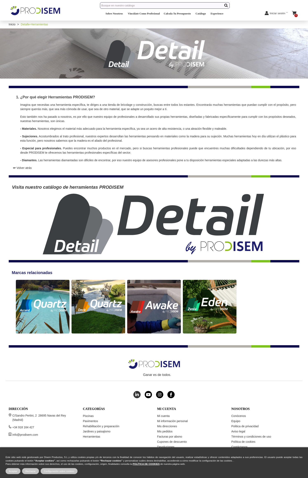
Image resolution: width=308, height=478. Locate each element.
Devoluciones (165, 447)
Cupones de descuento (172, 441)
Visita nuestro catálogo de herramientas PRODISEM (67, 187)
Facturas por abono (169, 436)
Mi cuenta (163, 416)
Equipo (235, 421)
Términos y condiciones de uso (251, 436)
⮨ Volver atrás (22, 168)
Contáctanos (239, 447)
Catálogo (201, 13)
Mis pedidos (165, 431)
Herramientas (91, 436)
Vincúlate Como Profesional (144, 13)
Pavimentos (90, 421)
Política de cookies (243, 441)
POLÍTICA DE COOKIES (146, 464)
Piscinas (88, 416)
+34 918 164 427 (23, 427)
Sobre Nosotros (114, 13)
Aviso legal (238, 431)
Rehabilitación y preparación (101, 426)
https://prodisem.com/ (18, 453)
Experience (216, 13)
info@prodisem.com (25, 434)
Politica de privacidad (245, 426)
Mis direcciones (167, 426)
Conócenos (238, 416)
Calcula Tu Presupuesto (177, 13)
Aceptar (13, 471)
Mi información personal (172, 421)
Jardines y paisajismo (97, 431)
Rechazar (30, 471)
